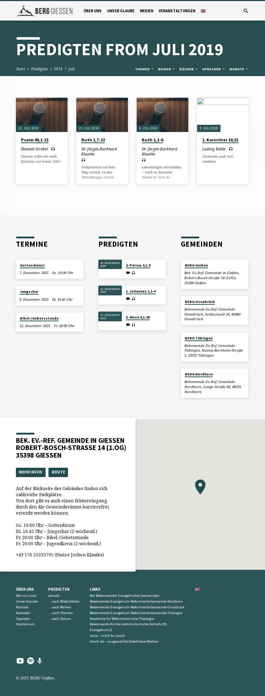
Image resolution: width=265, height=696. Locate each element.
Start (20, 68)
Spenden (23, 618)
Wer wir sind (26, 595)
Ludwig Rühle (214, 148)
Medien (146, 10)
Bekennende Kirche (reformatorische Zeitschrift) (128, 624)
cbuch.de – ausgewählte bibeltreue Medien (124, 641)
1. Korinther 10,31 (220, 139)
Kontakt (22, 607)
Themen (144, 69)
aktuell (53, 595)
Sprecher (214, 69)
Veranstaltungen (177, 10)
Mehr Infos (30, 472)
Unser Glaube (120, 10)
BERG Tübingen (199, 338)
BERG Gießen (196, 265)
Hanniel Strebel (34, 148)
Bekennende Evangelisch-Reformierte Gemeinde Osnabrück (137, 607)
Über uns (93, 10)
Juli (71, 68)
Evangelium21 (101, 629)
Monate (239, 69)
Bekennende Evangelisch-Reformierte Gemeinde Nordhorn (136, 601)
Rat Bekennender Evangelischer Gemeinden (124, 595)
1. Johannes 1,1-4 (140, 291)
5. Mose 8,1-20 (138, 317)
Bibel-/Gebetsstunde (39, 318)
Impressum (25, 624)
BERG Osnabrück (200, 301)
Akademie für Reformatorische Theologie (122, 618)
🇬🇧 (203, 10)
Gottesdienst (32, 265)
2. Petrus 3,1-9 (138, 265)
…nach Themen (60, 613)
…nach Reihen (59, 607)
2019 (58, 68)
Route (58, 472)
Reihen (167, 69)
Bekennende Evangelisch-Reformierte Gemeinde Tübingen (136, 613)
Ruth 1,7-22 (93, 139)
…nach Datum (59, 618)
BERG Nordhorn (199, 374)
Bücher (188, 69)
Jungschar (29, 291)
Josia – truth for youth (107, 635)
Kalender (23, 613)
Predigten (39, 68)
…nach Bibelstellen (64, 601)
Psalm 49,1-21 (34, 139)
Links (95, 589)
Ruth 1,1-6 (152, 139)
